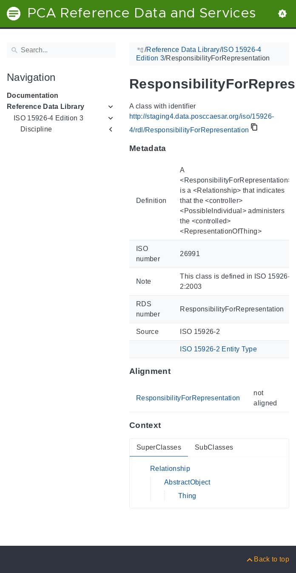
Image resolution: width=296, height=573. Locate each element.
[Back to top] (267, 559)
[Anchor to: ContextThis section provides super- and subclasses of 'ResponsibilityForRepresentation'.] (169, 425)
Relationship (170, 468)
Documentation (32, 95)
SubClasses (214, 447)
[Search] (61, 50)
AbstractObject (187, 482)
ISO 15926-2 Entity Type (218, 349)
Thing (187, 495)
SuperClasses (159, 447)
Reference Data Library (45, 106)
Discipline (36, 129)
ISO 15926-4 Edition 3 (48, 118)
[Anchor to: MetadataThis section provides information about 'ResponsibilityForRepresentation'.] (174, 148)
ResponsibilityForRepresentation (188, 398)
